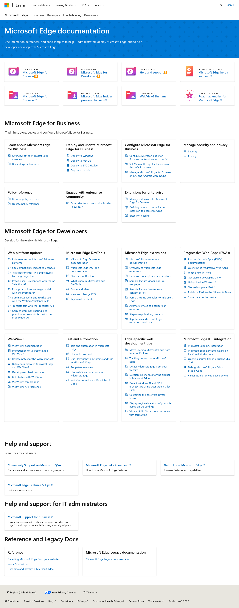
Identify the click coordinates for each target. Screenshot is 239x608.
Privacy (192, 156)
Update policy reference (25, 204)
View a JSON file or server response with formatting (149, 413)
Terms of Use (136, 601)
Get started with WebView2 (27, 377)
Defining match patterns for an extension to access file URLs (147, 209)
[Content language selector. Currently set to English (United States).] (21, 592)
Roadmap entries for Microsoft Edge (212, 98)
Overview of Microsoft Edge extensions (145, 269)
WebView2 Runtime (153, 96)
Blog (50, 601)
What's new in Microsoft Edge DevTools (88, 282)
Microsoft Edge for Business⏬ (36, 74)
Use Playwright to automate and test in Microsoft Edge (92, 360)
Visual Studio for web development (208, 375)
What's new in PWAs (199, 272)
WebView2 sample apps (25, 382)
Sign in (231, 5)
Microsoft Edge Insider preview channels (96, 98)
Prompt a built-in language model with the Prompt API (31, 291)
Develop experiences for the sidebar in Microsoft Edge (149, 376)
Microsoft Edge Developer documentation (85, 261)
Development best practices (28, 372)
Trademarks (154, 601)
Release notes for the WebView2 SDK (33, 359)
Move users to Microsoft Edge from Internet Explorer (149, 351)
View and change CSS (83, 294)
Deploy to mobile (80, 170)
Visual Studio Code (18, 564)
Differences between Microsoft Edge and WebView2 (32, 365)
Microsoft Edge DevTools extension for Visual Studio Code (208, 352)
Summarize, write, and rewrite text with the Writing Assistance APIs (31, 299)
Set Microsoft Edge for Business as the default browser (149, 165)
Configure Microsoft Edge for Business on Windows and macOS (148, 157)
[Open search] (221, 5)
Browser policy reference (26, 199)
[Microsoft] (6, 5)
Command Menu (80, 289)
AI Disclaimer (11, 601)
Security (192, 151)
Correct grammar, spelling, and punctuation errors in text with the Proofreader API (32, 314)
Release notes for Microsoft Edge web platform (33, 261)
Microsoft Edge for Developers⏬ (94, 74)
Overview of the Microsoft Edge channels (30, 157)
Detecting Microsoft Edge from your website (33, 559)
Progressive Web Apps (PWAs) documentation (205, 261)
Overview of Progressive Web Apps (208, 267)
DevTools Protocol (81, 354)
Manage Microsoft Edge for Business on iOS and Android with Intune (150, 174)
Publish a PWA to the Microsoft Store (209, 292)
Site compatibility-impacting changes (33, 267)
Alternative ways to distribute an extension (147, 307)
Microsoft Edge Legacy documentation (108, 559)
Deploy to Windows (82, 155)
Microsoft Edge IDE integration (205, 345)
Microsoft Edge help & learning (213, 74)
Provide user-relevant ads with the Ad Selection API (33, 282)
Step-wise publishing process (146, 314)
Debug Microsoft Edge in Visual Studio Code (206, 369)
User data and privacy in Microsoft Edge (31, 569)
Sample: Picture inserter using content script (146, 291)
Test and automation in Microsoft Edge (90, 347)
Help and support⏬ (153, 72)
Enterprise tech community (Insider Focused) (91, 205)
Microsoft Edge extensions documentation (144, 261)
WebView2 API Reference (26, 386)
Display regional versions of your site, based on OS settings (150, 405)
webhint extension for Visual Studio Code (91, 382)
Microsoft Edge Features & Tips (29, 485)
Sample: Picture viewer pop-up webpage (146, 282)
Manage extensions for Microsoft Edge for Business (148, 200)
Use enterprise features (25, 164)
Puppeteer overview (82, 367)
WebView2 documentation (27, 345)
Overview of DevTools (83, 276)
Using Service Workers (201, 282)
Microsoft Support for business (29, 517)
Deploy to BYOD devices (85, 165)
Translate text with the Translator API (33, 305)
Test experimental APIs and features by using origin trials (32, 274)
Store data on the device (202, 297)
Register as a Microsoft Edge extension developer (145, 320)
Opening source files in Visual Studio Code (209, 360)
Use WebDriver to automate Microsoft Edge (87, 373)
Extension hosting (139, 215)
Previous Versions (34, 601)
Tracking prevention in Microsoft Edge (148, 360)
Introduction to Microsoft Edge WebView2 (30, 352)
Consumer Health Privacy (107, 601)
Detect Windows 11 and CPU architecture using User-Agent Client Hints (150, 387)
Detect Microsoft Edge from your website (148, 368)
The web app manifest (200, 287)
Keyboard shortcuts (82, 299)
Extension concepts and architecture (150, 276)
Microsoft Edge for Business (36, 98)
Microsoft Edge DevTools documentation (85, 269)
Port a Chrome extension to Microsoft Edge (151, 299)
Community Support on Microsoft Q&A (34, 465)
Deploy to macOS (81, 160)
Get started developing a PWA (205, 277)
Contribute (67, 601)
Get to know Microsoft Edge (183, 465)
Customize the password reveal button (147, 396)
